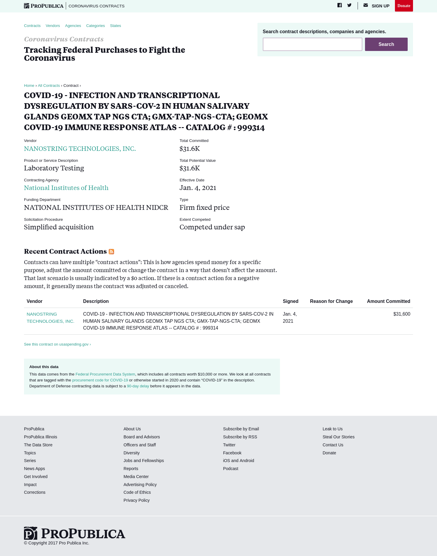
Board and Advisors (142, 437)
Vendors (54, 26)
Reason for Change (333, 301)
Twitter (229, 445)
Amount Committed (386, 301)
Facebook (232, 453)
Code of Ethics (138, 493)
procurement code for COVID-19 (101, 380)
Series (30, 461)
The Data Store (38, 445)
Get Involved (36, 476)
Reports (131, 469)
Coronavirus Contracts (98, 6)
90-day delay (138, 386)
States (118, 26)
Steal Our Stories (339, 437)
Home (29, 86)
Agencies (74, 26)
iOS (226, 461)
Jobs (128, 461)
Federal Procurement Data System (106, 374)
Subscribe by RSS (240, 437)
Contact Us (333, 445)
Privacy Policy (137, 501)
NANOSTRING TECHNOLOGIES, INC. (84, 148)
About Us (132, 429)
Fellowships (153, 461)
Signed (293, 301)
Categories (98, 26)
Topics (30, 453)
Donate (403, 5)
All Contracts (49, 86)
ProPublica (34, 429)
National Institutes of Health (69, 187)
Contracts (32, 26)
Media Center (137, 476)
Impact (30, 484)
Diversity (132, 453)
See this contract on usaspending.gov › (58, 344)
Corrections (35, 493)
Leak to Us (333, 429)
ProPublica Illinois (41, 437)
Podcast (231, 469)
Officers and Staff (140, 445)
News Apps (35, 469)
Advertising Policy (141, 484)
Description (99, 301)
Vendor (37, 301)
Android (247, 461)
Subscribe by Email (241, 429)
